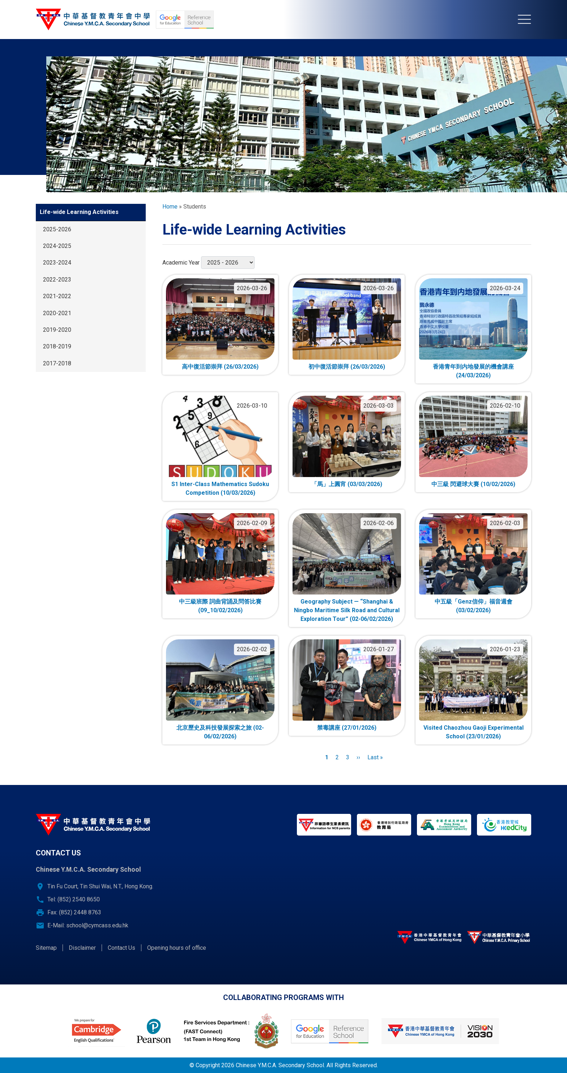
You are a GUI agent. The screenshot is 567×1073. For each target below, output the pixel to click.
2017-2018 (57, 363)
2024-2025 (57, 246)
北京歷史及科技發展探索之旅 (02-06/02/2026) (220, 732)
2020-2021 (57, 313)
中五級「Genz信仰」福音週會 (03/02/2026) (473, 606)
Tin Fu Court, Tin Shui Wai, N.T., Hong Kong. (100, 886)
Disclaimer (82, 947)
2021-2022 (57, 296)
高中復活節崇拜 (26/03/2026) (220, 366)
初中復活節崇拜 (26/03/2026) (346, 366)
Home (170, 206)
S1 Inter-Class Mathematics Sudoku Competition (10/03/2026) (220, 488)
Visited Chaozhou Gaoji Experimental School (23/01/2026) (473, 732)
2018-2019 (57, 346)
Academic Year (181, 262)
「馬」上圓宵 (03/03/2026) (346, 484)
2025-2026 (57, 229)
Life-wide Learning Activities (79, 212)
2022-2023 (57, 279)
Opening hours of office (176, 947)
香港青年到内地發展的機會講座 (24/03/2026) (473, 371)
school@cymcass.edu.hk (97, 925)
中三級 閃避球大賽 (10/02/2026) (473, 484)
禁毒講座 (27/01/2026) (346, 727)
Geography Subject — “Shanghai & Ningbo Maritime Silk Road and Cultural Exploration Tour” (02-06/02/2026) (347, 610)
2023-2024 (57, 262)
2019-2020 (57, 329)
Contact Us (121, 947)
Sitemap (46, 947)
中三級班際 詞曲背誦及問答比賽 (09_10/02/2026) (220, 606)
